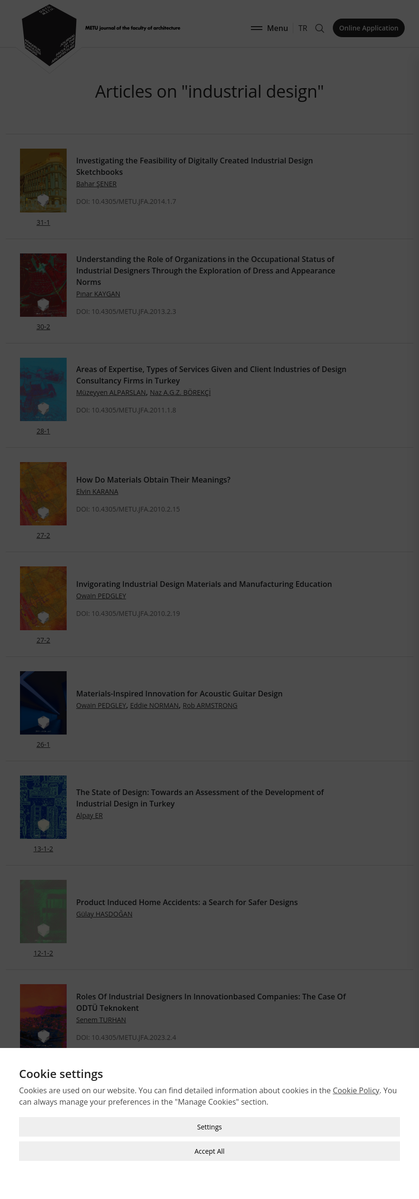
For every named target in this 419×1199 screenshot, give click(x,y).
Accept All (209, 1128)
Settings (209, 1103)
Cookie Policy (356, 1067)
